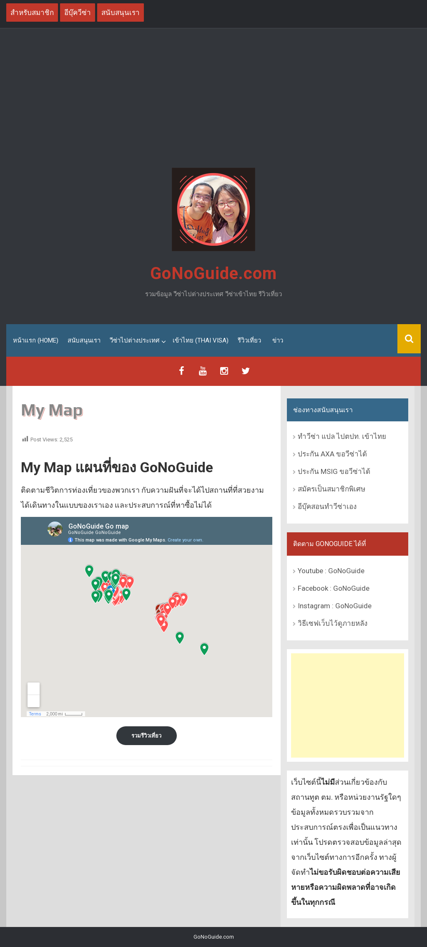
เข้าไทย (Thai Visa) (201, 340)
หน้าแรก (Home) (35, 340)
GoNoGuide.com (213, 273)
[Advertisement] (213, 99)
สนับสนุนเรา (84, 340)
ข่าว (277, 340)
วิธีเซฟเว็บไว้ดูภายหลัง (332, 623)
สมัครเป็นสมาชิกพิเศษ (331, 489)
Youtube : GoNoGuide (331, 571)
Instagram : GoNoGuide (335, 606)
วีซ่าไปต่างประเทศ (135, 340)
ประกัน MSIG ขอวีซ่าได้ (334, 471)
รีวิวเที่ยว (249, 340)
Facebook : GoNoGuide (333, 588)
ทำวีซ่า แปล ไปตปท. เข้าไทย (342, 436)
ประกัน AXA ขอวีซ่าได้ (332, 454)
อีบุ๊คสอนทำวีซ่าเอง (327, 506)
